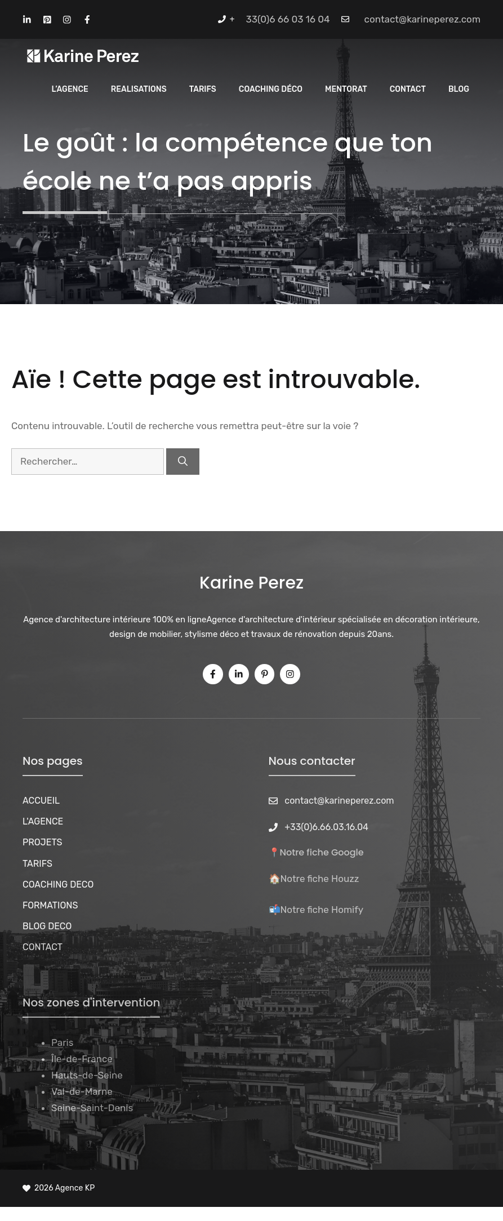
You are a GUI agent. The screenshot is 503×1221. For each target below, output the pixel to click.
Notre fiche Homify (322, 909)
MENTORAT (346, 89)
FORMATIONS (50, 905)
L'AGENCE (43, 821)
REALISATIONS (139, 89)
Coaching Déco (270, 89)
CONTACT (408, 89)
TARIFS (37, 863)
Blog (458, 89)
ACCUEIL (41, 800)
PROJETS (43, 842)
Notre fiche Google (322, 852)
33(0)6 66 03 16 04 (288, 19)
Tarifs (202, 89)
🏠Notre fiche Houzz (314, 878)
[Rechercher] (182, 461)
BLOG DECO (47, 926)
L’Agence (70, 89)
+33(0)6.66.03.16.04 (326, 827)
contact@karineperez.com (422, 19)
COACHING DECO (58, 884)
